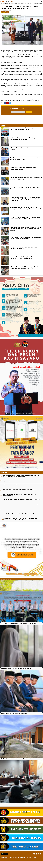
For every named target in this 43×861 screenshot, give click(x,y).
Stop (7, 12)
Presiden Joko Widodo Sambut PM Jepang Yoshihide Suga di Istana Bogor (19, 7)
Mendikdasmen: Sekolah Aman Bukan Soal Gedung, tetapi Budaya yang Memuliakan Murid (25, 208)
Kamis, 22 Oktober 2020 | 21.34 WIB (6, 10)
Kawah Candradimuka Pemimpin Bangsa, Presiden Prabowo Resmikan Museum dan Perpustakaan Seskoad (26, 228)
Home (1, 3)
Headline (7, 3)
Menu (41, 1)
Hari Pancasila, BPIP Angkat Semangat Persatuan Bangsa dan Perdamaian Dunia (25, 128)
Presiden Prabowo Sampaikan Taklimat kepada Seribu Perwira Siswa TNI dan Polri (25, 218)
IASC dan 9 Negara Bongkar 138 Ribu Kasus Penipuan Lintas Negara (23, 247)
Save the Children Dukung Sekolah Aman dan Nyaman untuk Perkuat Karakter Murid (24, 257)
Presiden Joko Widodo (38, 3)
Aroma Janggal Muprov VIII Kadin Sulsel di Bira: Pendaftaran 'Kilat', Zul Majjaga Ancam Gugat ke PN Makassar (25, 199)
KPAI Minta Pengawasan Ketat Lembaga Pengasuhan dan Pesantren (22, 138)
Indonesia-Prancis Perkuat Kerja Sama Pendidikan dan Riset (26, 148)
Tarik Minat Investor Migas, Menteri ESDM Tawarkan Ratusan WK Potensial (19, 489)
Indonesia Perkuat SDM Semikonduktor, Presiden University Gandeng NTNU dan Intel (21, 499)
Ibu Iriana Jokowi (12, 3)
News (25, 3)
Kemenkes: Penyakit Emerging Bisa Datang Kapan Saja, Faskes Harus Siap (26, 178)
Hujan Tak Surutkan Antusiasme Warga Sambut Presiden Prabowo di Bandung (25, 237)
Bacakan (3, 12)
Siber (7, 857)
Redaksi (3, 857)
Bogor (4, 3)
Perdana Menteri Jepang (31, 3)
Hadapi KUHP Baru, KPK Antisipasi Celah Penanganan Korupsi (23, 168)
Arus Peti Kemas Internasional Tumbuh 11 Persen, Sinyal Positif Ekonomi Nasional (26, 188)
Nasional (22, 3)
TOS (11, 857)
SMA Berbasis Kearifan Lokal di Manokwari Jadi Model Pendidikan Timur (25, 158)
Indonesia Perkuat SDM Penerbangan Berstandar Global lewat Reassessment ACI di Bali (25, 267)
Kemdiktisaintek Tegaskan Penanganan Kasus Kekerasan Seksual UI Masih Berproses (21, 504)
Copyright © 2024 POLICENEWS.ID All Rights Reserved (24, 857)
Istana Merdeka (17, 3)
